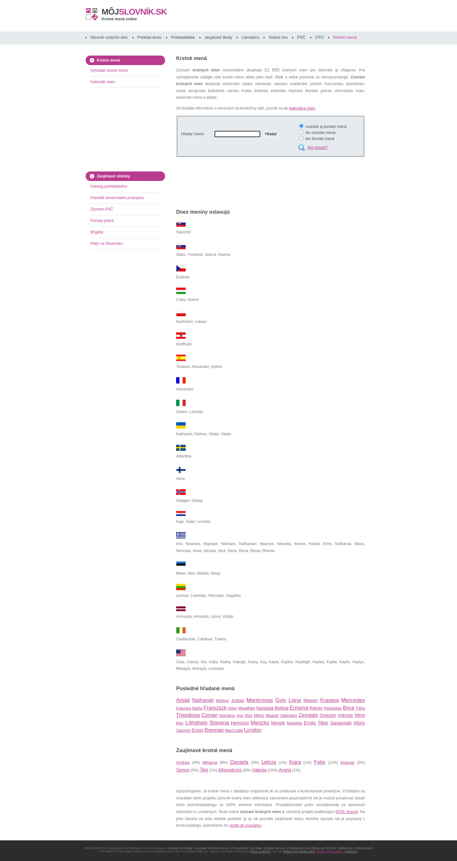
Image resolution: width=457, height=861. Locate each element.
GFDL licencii (346, 812)
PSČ (301, 37)
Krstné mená (345, 37)
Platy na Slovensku (106, 243)
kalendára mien (302, 108)
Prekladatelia (183, 37)
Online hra (278, 37)
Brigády (96, 232)
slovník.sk (134, 12)
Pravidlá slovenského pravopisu (117, 198)
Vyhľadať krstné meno (109, 70)
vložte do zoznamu (245, 825)
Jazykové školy (218, 37)
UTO (319, 37)
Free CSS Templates (299, 851)
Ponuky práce (102, 220)
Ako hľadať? (317, 147)
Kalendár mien (102, 82)
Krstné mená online (119, 19)
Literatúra (250, 37)
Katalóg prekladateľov (108, 186)
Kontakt (351, 851)
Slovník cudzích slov (109, 37)
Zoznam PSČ (101, 209)
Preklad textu (149, 37)
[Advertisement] (250, 183)
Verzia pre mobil (329, 851)
